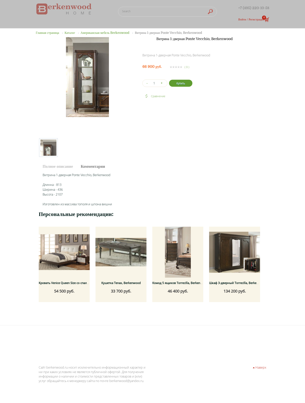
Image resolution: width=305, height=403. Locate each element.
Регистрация (256, 19)
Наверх (259, 367)
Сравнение (158, 96)
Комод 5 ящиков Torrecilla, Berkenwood (180, 283)
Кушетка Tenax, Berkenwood (121, 283)
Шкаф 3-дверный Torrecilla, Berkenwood (237, 283)
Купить (180, 83)
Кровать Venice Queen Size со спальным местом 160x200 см (81, 283)
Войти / (243, 19)
